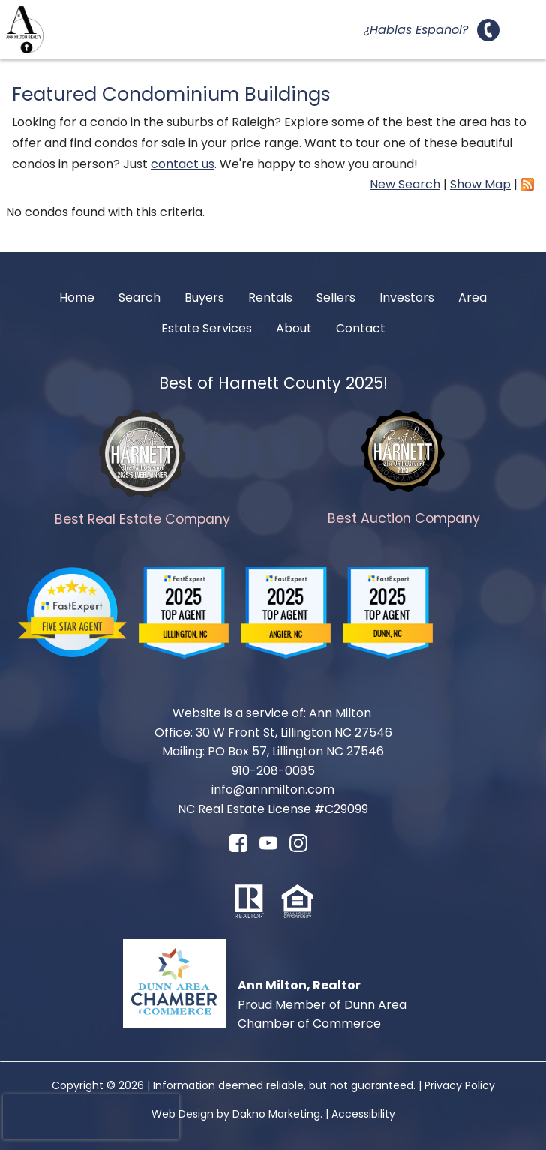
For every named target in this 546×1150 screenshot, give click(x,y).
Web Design (183, 1113)
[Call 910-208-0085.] (488, 30)
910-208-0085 (273, 770)
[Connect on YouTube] (269, 848)
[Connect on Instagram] (299, 848)
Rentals (270, 297)
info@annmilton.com (273, 789)
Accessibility (363, 1113)
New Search (405, 184)
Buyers (204, 297)
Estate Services (206, 328)
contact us (182, 164)
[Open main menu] (522, 30)
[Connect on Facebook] (239, 848)
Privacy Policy (459, 1085)
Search (139, 297)
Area (472, 297)
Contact (361, 328)
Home (76, 297)
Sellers (336, 297)
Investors (407, 297)
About (294, 328)
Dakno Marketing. (277, 1113)
